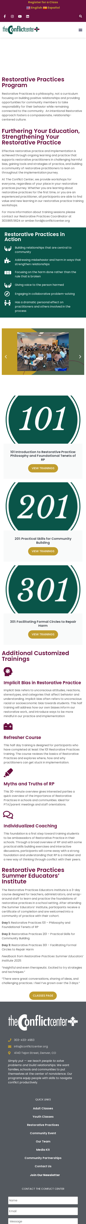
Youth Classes (43, 1088)
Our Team (43, 1113)
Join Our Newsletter (45, 1147)
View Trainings (43, 440)
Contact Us (43, 1138)
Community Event (43, 1105)
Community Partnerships (43, 1130)
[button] (80, 16)
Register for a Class (43, 2)
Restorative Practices (43, 1097)
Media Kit (43, 1121)
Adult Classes (43, 1080)
